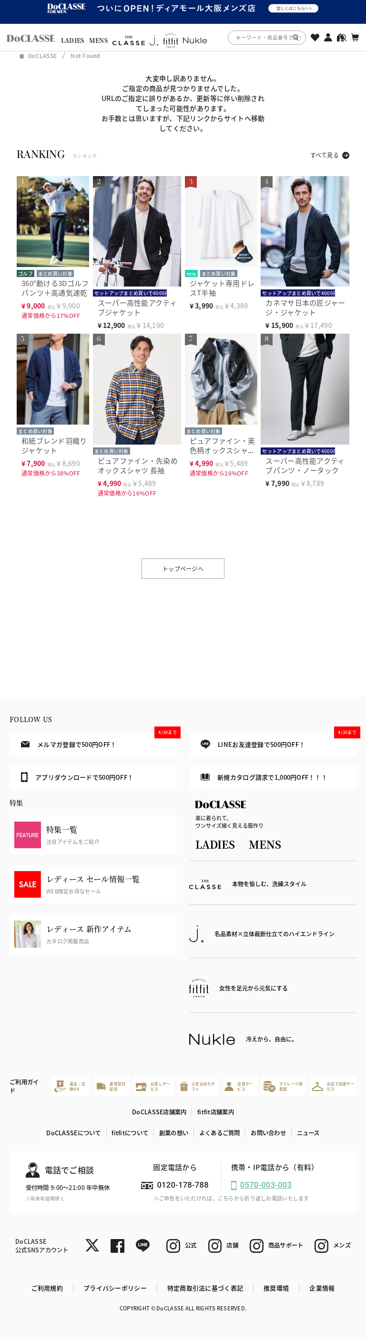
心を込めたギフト (197, 1086)
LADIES (72, 40)
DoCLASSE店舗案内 (159, 1112)
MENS (98, 40)
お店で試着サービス (333, 1086)
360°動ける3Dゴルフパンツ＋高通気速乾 (55, 288)
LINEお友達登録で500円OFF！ (278, 741)
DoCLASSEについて (73, 1133)
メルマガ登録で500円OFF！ (99, 741)
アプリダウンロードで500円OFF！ (77, 777)
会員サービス (238, 1086)
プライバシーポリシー (115, 1287)
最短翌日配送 (111, 1086)
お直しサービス (153, 1086)
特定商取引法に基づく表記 (205, 1287)
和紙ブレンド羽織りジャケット (54, 445)
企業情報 (322, 1287)
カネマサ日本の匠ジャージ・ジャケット (305, 307)
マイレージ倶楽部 (283, 1086)
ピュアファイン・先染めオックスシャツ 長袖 (138, 465)
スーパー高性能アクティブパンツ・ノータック (305, 465)
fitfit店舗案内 (215, 1112)
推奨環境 (276, 1287)
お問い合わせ (268, 1133)
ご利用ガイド (24, 1086)
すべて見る (324, 155)
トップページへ (183, 569)
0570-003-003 (266, 1185)
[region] (183, 37)
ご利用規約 (47, 1287)
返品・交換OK (69, 1086)
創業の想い (173, 1133)
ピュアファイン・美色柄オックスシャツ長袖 (222, 450)
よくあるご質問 (219, 1133)
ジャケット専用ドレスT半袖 (222, 288)
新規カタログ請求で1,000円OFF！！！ (264, 777)
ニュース (308, 1133)
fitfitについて (130, 1133)
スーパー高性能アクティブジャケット (137, 307)
